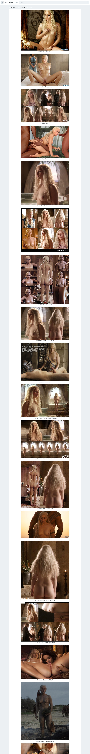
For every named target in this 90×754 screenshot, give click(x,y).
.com (11, 2)
